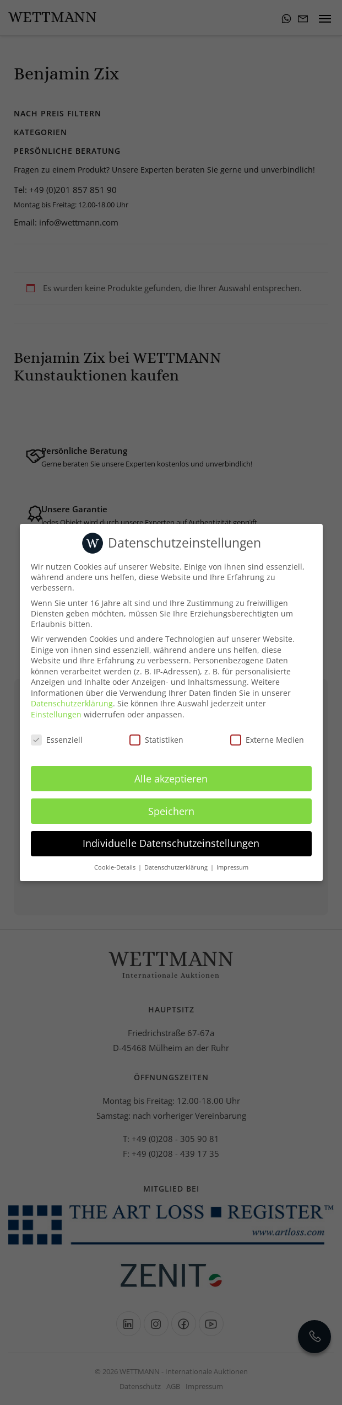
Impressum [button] (232, 867)
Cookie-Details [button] (115, 867)
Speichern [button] (171, 811)
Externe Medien (267, 739)
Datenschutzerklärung (72, 703)
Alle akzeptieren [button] (171, 778)
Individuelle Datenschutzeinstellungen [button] (171, 843)
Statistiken (156, 739)
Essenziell (57, 739)
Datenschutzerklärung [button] (176, 867)
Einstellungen (56, 714)
